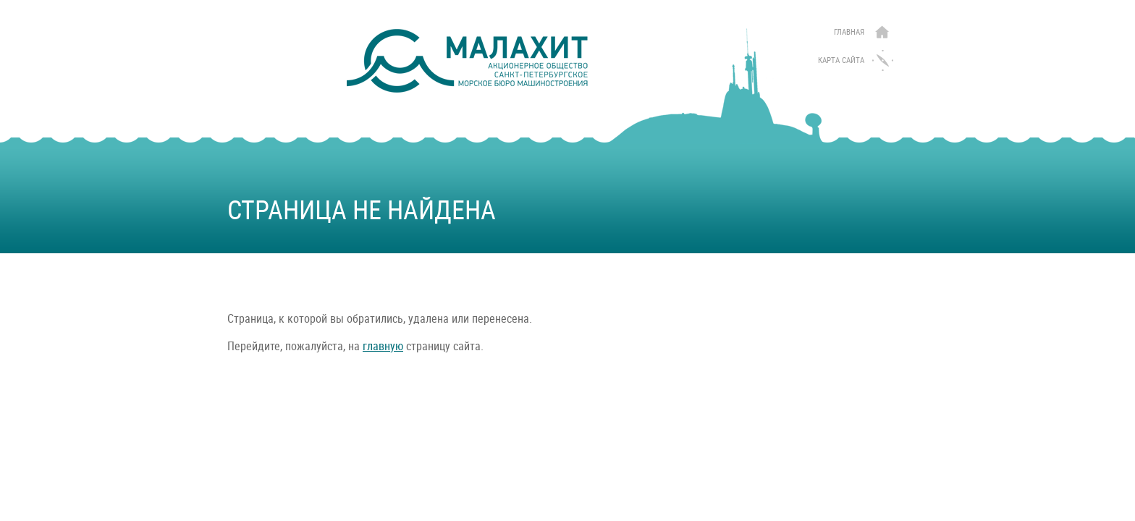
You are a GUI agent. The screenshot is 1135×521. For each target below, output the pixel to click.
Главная (849, 32)
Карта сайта (841, 60)
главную (383, 346)
